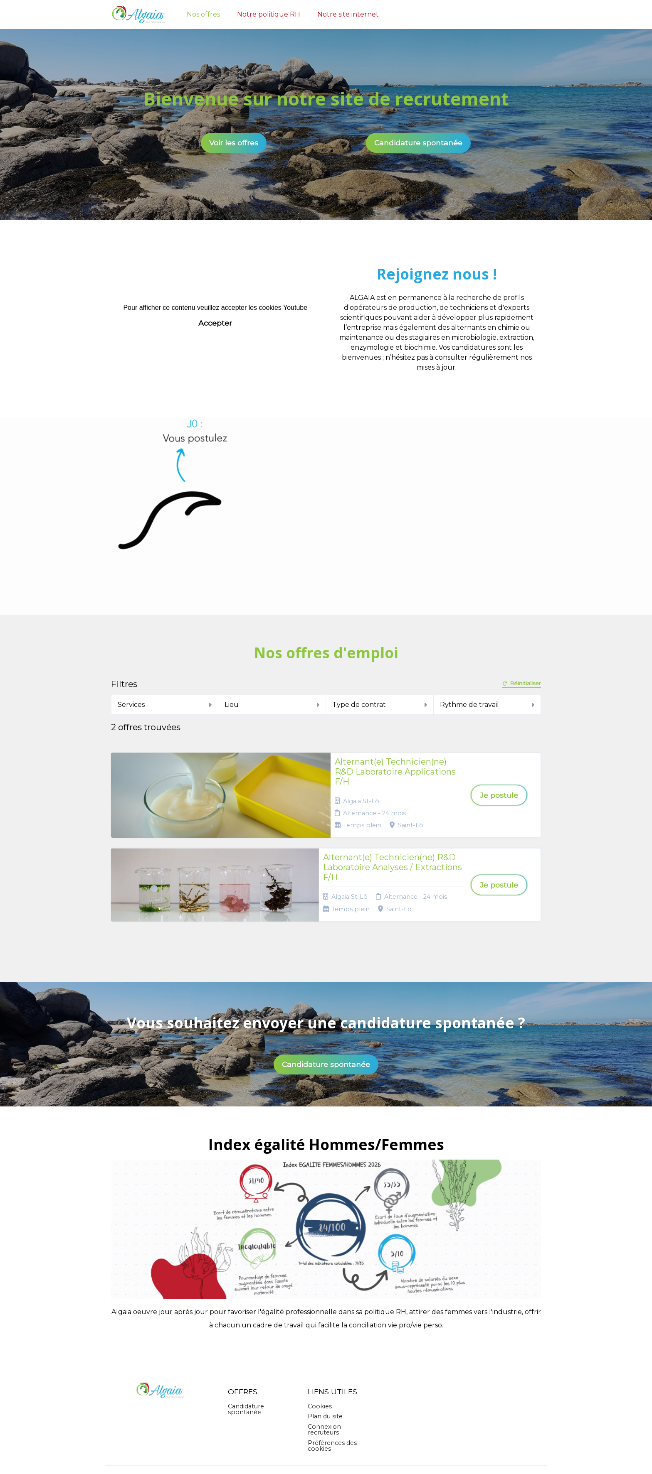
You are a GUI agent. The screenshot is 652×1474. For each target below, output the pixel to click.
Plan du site (325, 1350)
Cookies (320, 1340)
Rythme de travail (487, 705)
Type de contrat (379, 705)
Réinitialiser (521, 684)
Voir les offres (233, 142)
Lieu (272, 705)
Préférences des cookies (332, 1379)
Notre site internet (348, 14)
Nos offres (203, 14)
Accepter (215, 323)
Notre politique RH (268, 14)
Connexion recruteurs (324, 1363)
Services (165, 705)
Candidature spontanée (418, 142)
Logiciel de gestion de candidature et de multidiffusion (326, 1459)
